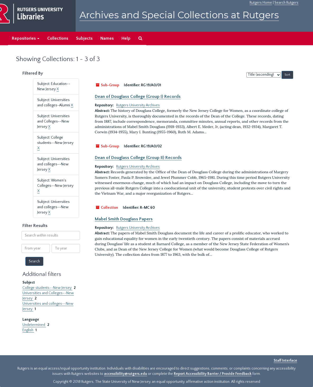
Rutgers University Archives (138, 105)
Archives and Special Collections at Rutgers (179, 15)
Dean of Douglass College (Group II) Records (138, 157)
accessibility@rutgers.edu (125, 374)
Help (126, 38)
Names (107, 38)
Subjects (84, 38)
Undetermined (34, 325)
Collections (57, 38)
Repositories (25, 38)
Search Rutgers (286, 3)
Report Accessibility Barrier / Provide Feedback (212, 374)
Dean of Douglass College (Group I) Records (138, 96)
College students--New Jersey (47, 288)
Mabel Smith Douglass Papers (124, 219)
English (28, 330)
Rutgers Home (261, 3)
